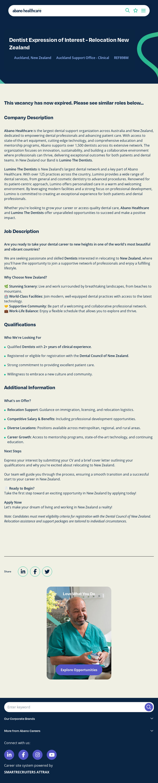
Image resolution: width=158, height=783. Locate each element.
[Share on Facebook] (35, 572)
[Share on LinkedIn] (23, 572)
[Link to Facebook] (23, 755)
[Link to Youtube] (52, 755)
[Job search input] (74, 707)
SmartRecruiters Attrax (26, 772)
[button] (127, 10)
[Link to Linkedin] (9, 755)
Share (7, 571)
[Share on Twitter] (47, 572)
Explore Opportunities (79, 670)
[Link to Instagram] (38, 755)
